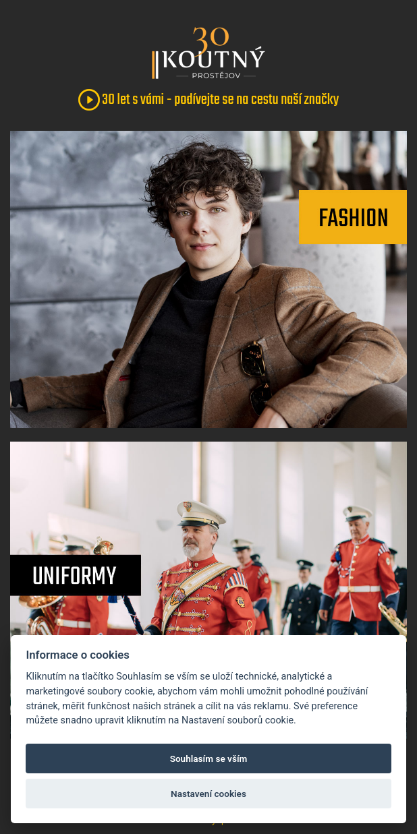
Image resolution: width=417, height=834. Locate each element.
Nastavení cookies (208, 793)
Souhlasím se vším (209, 758)
